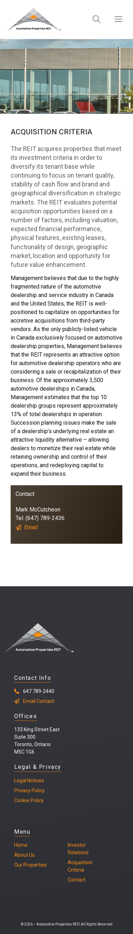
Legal (20, 780)
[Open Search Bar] (96, 19)
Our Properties (30, 865)
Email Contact (38, 701)
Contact (76, 880)
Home (21, 845)
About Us (24, 855)
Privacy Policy (29, 790)
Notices (35, 780)
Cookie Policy (29, 800)
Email (31, 527)
